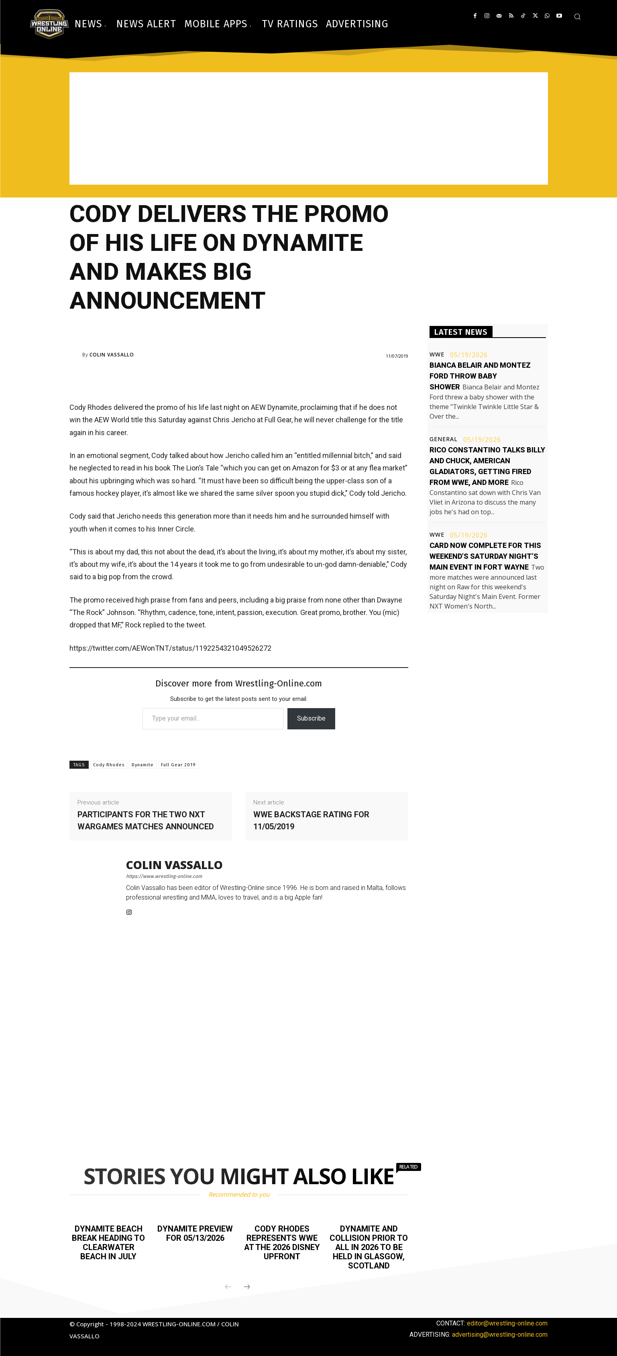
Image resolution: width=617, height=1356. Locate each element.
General (444, 439)
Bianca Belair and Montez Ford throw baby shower (480, 376)
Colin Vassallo (112, 354)
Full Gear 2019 (178, 765)
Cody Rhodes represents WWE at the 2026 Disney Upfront (282, 1242)
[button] (577, 16)
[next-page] (247, 1285)
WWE (437, 354)
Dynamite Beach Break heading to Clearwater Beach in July (108, 1242)
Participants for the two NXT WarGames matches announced (145, 820)
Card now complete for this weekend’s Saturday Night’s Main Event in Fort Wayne (485, 556)
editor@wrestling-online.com (507, 1321)
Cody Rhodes (108, 765)
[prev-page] (228, 1285)
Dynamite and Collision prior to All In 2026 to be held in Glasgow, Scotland (369, 1246)
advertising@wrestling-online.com (500, 1332)
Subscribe (311, 718)
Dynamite (143, 765)
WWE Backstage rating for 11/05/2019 (311, 820)
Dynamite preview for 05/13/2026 (195, 1233)
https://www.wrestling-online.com (164, 876)
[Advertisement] (308, 128)
